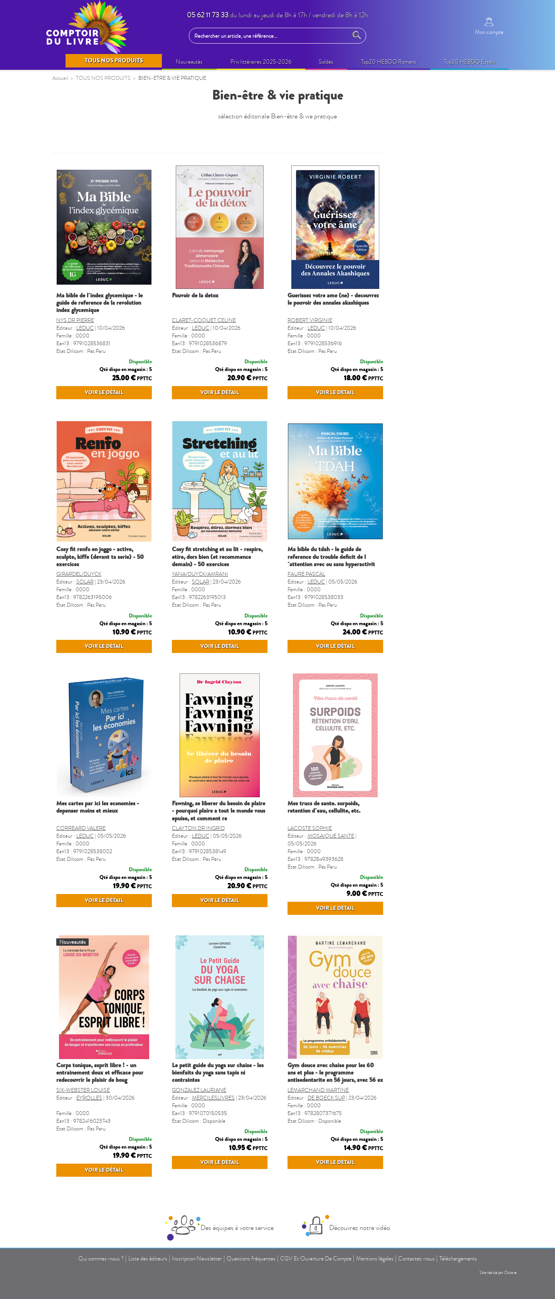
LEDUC (200, 328)
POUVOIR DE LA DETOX (311, 295)
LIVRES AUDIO (78, 311)
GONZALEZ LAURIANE (315, 1135)
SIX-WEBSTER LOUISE (198, 1135)
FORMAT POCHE (80, 523)
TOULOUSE (73, 628)
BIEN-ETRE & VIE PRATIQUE (96, 251)
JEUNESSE (71, 326)
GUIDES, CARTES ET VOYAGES (100, 493)
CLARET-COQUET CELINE (320, 320)
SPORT (66, 598)
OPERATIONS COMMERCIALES (101, 191)
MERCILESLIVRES (329, 1143)
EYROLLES (205, 1143)
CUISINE (69, 568)
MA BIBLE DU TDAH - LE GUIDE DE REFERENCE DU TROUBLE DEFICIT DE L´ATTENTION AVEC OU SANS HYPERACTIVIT (447, 572)
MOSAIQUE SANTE (446, 866)
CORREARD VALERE (196, 858)
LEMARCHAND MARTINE (433, 1135)
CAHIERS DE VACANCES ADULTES (92, 369)
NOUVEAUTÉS (77, 161)
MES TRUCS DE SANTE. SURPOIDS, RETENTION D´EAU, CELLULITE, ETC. (439, 837)
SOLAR (200, 597)
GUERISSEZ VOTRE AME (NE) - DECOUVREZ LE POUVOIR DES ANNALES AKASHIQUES (448, 299)
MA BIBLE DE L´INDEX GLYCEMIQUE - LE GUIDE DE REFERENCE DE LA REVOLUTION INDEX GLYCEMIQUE (215, 303)
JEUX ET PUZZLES (81, 418)
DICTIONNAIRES (80, 508)
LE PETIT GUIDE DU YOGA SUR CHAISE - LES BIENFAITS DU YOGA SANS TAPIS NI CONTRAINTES (333, 1118)
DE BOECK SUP (442, 1143)
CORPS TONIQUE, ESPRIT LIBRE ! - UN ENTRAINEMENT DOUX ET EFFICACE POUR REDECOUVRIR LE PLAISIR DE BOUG (215, 1118)
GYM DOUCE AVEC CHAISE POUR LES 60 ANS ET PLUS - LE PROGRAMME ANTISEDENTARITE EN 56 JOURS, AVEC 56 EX (451, 1118)
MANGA (68, 403)
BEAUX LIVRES (78, 206)
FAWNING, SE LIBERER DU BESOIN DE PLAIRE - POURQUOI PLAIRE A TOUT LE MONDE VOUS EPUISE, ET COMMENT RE (334, 841)
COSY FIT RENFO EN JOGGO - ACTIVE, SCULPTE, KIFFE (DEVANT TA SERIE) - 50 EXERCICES (215, 572)
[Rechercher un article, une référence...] (270, 35)
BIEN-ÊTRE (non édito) (86, 236)
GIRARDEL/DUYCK (194, 589)
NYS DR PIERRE (191, 320)
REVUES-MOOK (80, 448)
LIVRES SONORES (82, 538)
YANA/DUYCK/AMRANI (316, 589)
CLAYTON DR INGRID (314, 858)
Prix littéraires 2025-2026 (90, 221)
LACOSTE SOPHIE (425, 858)
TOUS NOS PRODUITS (90, 142)
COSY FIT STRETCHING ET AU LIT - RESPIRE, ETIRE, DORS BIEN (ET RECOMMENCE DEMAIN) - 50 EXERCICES (333, 572)
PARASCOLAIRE (80, 434)
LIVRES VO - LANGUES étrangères (103, 583)
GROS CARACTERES (85, 613)
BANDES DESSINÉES (86, 388)
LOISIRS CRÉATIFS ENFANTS (97, 296)
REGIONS (70, 553)
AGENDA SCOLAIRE (85, 478)
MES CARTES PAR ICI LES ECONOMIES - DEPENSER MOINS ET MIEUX (213, 837)
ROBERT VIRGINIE (425, 320)
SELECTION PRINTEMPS (90, 176)
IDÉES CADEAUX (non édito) (95, 266)
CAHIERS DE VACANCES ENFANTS (92, 346)
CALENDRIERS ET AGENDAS (97, 463)
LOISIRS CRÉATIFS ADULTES (97, 281)
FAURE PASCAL (422, 589)
